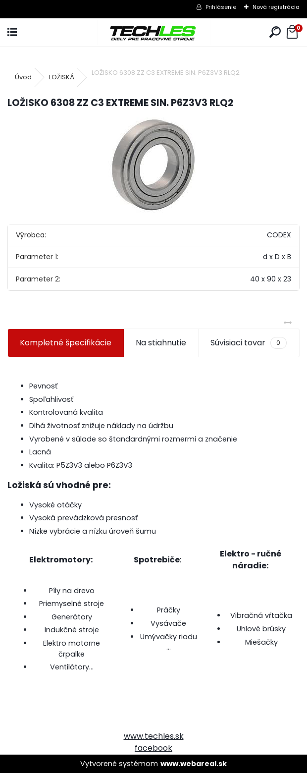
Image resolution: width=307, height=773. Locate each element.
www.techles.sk (154, 736)
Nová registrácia (276, 7)
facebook (153, 748)
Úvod (23, 77)
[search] (275, 32)
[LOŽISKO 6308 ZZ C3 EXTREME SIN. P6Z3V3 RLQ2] (153, 165)
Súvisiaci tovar (248, 343)
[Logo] (154, 32)
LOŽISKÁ (61, 77)
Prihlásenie (220, 7)
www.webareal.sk (193, 764)
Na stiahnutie (161, 342)
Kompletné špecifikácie (65, 342)
